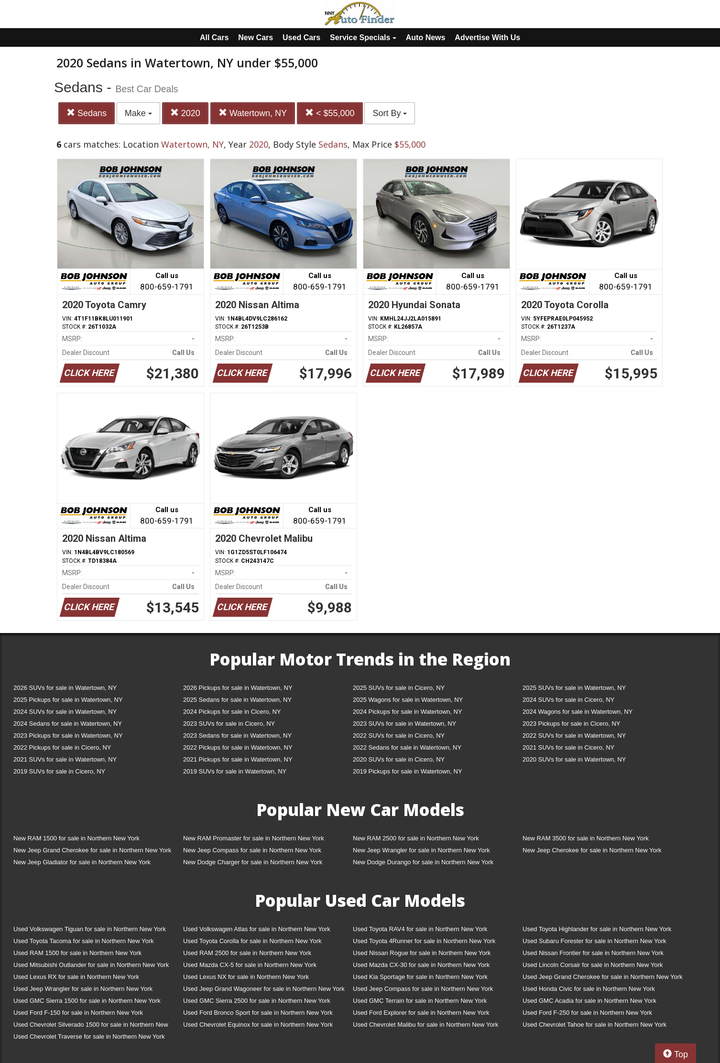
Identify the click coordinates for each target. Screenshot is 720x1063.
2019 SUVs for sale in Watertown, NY (234, 771)
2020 (185, 113)
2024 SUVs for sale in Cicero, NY (568, 699)
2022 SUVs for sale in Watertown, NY (574, 735)
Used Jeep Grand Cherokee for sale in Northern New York (603, 976)
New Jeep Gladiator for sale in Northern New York (82, 862)
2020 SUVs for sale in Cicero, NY (399, 759)
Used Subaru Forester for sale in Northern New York (594, 941)
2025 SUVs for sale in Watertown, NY (574, 687)
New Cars (255, 37)
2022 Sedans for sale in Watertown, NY (407, 747)
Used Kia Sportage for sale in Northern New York (420, 976)
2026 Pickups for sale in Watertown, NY (238, 687)
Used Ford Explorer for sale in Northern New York (421, 1012)
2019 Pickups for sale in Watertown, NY (407, 771)
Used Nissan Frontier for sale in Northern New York (593, 952)
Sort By (389, 113)
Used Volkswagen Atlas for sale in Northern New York (256, 929)
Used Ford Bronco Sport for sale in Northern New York (258, 1012)
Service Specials (363, 37)
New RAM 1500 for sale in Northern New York (76, 838)
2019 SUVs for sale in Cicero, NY (59, 771)
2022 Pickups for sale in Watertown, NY (238, 747)
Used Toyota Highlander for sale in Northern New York (597, 929)
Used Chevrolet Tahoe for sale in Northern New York (594, 1024)
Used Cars (301, 37)
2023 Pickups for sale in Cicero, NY (571, 723)
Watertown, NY (252, 113)
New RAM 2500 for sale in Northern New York (416, 838)
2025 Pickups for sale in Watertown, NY (68, 699)
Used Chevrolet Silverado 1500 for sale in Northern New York (90, 1026)
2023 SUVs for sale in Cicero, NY (229, 723)
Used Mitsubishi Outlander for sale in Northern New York (91, 964)
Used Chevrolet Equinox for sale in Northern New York (258, 1024)
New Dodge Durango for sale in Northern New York (423, 862)
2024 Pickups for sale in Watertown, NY (407, 711)
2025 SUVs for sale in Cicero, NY (399, 687)
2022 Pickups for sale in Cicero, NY (62, 747)
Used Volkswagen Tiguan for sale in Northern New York (89, 929)
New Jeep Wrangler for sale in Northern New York (421, 850)
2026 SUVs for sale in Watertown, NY (65, 687)
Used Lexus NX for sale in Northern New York (246, 976)
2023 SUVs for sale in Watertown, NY (404, 723)
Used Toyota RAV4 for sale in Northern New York (420, 929)
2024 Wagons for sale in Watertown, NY (578, 711)
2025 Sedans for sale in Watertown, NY (237, 699)
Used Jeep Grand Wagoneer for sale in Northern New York (264, 988)
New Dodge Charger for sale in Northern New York (252, 862)
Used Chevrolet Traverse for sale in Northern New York (88, 1036)
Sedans (86, 113)
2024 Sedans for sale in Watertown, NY (67, 723)
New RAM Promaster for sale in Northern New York (253, 838)
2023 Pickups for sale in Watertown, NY (68, 735)
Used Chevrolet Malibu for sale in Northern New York (425, 1024)
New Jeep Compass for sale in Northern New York (252, 850)
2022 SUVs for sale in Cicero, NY (399, 735)
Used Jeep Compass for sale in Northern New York (423, 988)
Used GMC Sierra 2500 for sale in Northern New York (256, 1000)
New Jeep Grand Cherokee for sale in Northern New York (92, 850)
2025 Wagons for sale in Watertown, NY (408, 699)
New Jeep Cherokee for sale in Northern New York (592, 850)
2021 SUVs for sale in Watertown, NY (65, 759)
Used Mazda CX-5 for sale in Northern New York (249, 964)
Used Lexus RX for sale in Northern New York (76, 976)
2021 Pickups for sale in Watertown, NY (238, 759)
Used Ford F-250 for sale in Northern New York (587, 1012)
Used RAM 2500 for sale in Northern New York (247, 952)
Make (138, 113)
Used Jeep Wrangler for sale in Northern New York (83, 988)
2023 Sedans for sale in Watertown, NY (237, 735)
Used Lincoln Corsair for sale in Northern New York (593, 964)
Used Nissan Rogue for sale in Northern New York (422, 952)
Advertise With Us (487, 37)
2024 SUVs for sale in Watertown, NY (65, 711)
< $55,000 (330, 113)
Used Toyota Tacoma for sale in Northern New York (83, 941)
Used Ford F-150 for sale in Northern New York (78, 1012)
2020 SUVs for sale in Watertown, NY (574, 759)
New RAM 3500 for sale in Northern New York (586, 838)
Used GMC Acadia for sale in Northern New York (589, 1000)
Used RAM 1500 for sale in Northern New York (77, 952)
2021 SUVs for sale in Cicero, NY (568, 747)
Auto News (426, 37)
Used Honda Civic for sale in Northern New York (589, 988)
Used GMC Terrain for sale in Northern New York (420, 1000)
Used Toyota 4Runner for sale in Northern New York (424, 941)
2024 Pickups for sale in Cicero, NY (232, 711)
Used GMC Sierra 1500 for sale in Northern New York (87, 1000)
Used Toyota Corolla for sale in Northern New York (252, 941)
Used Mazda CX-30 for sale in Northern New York (421, 964)
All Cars (214, 37)
